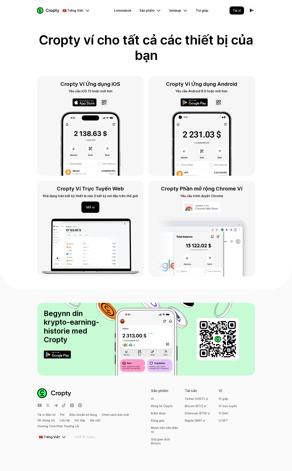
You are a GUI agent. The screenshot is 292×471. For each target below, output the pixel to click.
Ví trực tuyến (228, 406)
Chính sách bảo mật (115, 414)
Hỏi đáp (80, 420)
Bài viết (95, 420)
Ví (152, 398)
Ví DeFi (224, 413)
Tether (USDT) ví (196, 398)
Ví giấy (223, 398)
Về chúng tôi (46, 420)
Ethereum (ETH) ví (197, 413)
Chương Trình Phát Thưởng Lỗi (58, 426)
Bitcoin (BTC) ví (195, 406)
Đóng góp (157, 420)
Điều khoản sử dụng (83, 414)
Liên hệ (65, 420)
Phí (62, 414)
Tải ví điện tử (46, 414)
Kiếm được (158, 413)
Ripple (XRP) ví (195, 420)
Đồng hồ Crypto (162, 406)
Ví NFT (223, 420)
